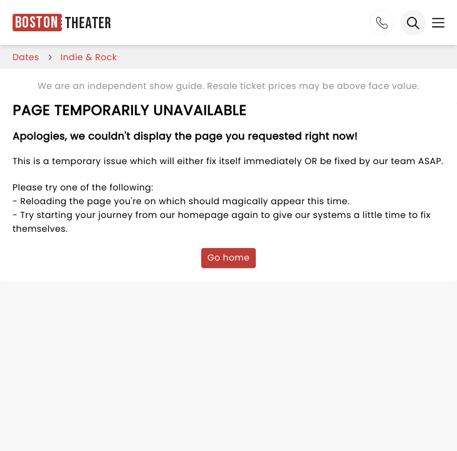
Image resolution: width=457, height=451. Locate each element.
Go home (228, 257)
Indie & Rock (89, 57)
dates (26, 57)
